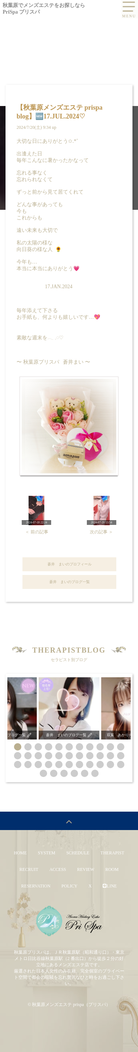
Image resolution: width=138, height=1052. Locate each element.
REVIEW (86, 869)
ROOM (111, 869)
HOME (20, 852)
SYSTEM (46, 852)
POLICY (69, 886)
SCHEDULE (77, 852)
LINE (110, 886)
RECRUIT (29, 869)
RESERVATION (36, 886)
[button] (17, 747)
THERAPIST (112, 852)
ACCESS (57, 869)
